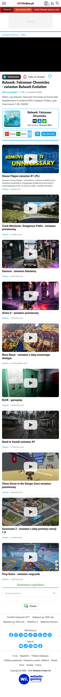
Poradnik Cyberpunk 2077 (18, 617)
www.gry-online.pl (10, 34)
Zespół (54, 660)
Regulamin (24, 656)
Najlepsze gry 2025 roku (14, 622)
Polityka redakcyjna (40, 656)
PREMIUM (7, 10)
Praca (21, 665)
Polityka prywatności (13, 660)
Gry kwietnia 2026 (23, 10)
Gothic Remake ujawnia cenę (46, 10)
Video (23, 34)
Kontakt (30, 665)
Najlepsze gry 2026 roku (43, 617)
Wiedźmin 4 (32, 622)
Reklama (45, 660)
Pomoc (39, 665)
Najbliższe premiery (49, 622)
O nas (15, 656)
